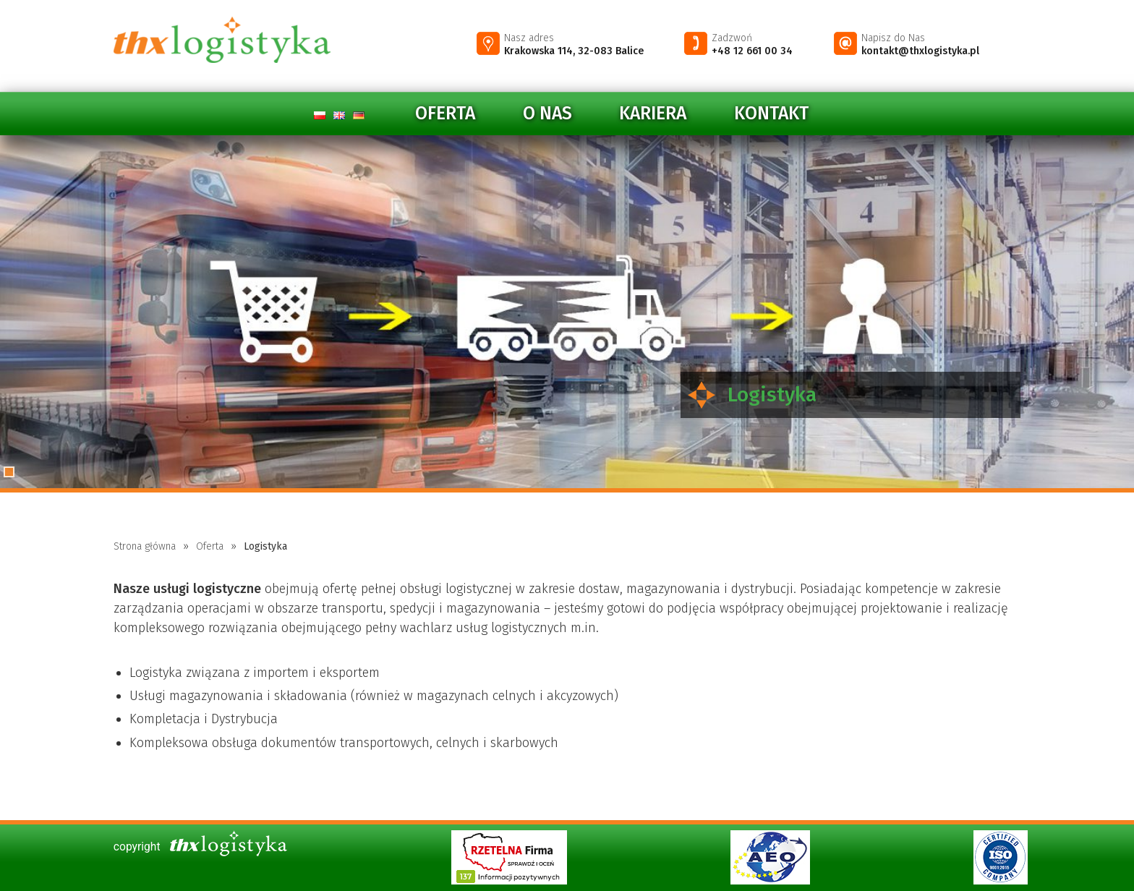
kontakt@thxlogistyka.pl (920, 51)
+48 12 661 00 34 (752, 51)
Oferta (445, 113)
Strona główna (145, 546)
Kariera (652, 113)
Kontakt (771, 113)
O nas (547, 113)
